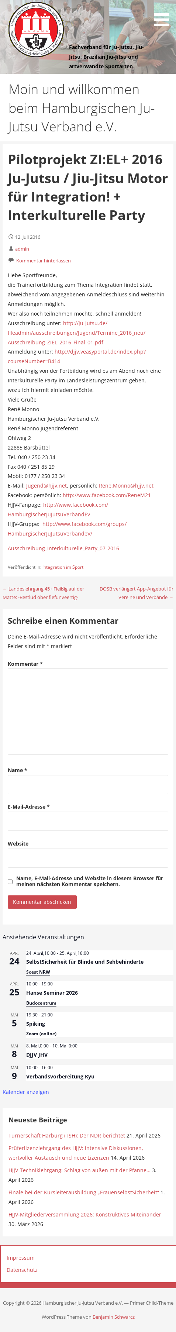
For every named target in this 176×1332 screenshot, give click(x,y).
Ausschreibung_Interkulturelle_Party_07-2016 (63, 548)
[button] (164, 14)
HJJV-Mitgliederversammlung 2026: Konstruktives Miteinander (84, 1214)
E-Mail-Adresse (29, 806)
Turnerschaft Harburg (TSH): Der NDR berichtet (66, 1135)
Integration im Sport (62, 567)
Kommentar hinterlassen (43, 260)
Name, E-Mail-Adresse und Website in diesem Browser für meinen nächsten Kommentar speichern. (89, 881)
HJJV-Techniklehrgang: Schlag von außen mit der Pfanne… (79, 1170)
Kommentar (25, 663)
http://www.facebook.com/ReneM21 (107, 495)
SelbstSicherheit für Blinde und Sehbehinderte (85, 961)
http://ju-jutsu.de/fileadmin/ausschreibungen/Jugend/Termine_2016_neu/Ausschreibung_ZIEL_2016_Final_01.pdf (76, 333)
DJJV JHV (37, 1054)
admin (22, 248)
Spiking (35, 1023)
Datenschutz (22, 1269)
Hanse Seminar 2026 (52, 992)
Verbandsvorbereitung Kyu (60, 1076)
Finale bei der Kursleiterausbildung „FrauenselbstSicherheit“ (83, 1192)
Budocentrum (41, 1003)
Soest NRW (38, 972)
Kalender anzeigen (26, 1091)
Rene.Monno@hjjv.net (126, 485)
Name (17, 770)
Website (18, 843)
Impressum (21, 1257)
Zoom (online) (41, 1033)
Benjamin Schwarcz (114, 1317)
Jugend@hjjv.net (46, 485)
